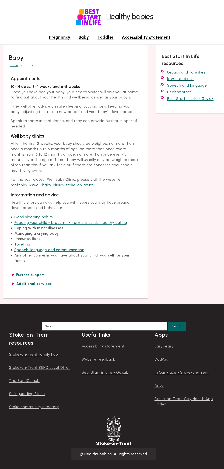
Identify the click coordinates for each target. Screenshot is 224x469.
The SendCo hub (24, 380)
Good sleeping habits (33, 217)
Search (177, 326)
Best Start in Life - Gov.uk (190, 98)
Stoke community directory (34, 407)
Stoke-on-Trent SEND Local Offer (39, 367)
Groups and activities (186, 72)
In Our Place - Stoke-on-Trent (182, 372)
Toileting (22, 244)
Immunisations (180, 78)
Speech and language (187, 85)
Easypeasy (164, 346)
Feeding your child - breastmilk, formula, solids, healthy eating (70, 222)
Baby (84, 37)
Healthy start (179, 92)
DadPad (161, 359)
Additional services (34, 283)
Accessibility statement (146, 37)
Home (14, 65)
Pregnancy (60, 37)
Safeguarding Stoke (27, 393)
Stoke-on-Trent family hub (33, 354)
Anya (159, 385)
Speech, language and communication (49, 250)
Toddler (105, 37)
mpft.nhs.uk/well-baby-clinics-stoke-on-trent (52, 185)
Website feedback (98, 359)
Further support (30, 275)
